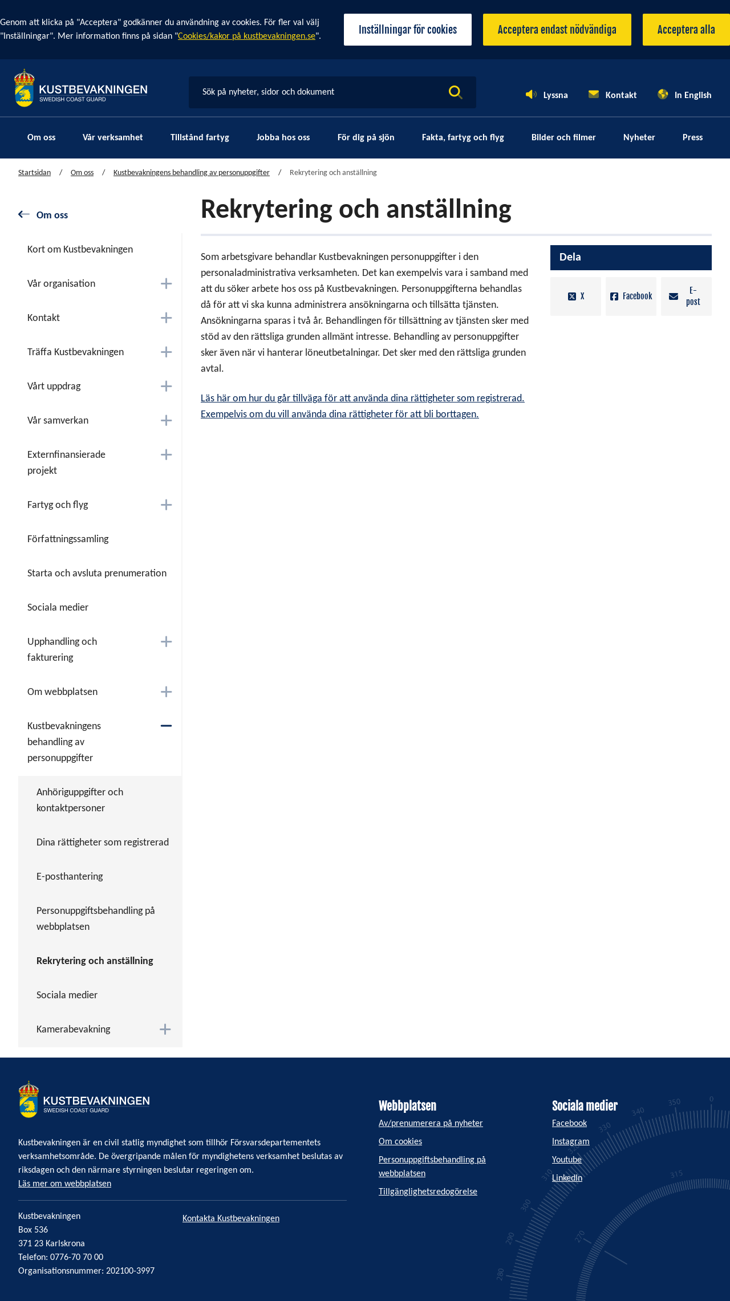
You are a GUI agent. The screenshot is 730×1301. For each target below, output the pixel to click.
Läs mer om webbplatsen (64, 1184)
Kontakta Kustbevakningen (230, 1218)
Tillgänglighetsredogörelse (428, 1192)
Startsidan (34, 173)
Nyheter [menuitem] (639, 138)
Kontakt (621, 95)
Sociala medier (57, 608)
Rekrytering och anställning (94, 961)
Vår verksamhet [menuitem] (113, 138)
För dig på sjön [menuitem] (366, 138)
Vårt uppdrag (53, 386)
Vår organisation (61, 284)
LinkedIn (567, 1178)
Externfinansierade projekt (66, 463)
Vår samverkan (57, 421)
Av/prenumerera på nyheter (431, 1123)
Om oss (82, 173)
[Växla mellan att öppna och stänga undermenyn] (166, 283)
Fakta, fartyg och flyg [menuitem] (463, 138)
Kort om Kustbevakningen (80, 250)
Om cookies (400, 1141)
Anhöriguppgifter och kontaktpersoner (79, 800)
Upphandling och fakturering (62, 650)
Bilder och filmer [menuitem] (564, 138)
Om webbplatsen (62, 692)
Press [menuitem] (693, 138)
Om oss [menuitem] (41, 138)
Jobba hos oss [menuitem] (283, 138)
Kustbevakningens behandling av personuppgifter (191, 173)
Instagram (571, 1141)
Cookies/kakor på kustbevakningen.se (246, 36)
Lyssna (556, 95)
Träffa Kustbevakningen (75, 352)
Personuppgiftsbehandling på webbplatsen (95, 919)
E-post (684, 296)
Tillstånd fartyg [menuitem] (200, 138)
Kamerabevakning (73, 1029)
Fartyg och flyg (57, 505)
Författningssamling (67, 539)
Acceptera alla (686, 29)
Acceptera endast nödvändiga (557, 29)
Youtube (567, 1160)
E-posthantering (69, 877)
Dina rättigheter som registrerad (102, 842)
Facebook (631, 296)
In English (693, 95)
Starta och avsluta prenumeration (97, 573)
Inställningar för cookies (408, 29)
